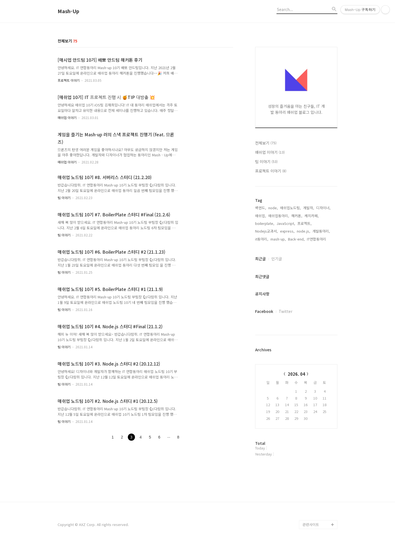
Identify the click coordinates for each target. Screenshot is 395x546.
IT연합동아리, (317, 239)
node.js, (303, 231)
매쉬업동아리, (278, 215)
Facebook (264, 311)
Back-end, (296, 239)
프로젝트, (304, 223)
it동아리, (261, 239)
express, (287, 231)
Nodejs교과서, (266, 231)
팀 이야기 (64, 197)
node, (273, 207)
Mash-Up (68, 11)
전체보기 (265, 143)
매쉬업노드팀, (290, 207)
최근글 (260, 258)
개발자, (308, 207)
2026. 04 (296, 374)
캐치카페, (311, 215)
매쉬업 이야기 (67, 117)
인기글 (276, 258)
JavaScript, (285, 223)
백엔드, (260, 207)
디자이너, (323, 207)
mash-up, (278, 239)
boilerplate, (264, 223)
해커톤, (296, 215)
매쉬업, (260, 215)
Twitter (285, 311)
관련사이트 (311, 524)
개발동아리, (321, 231)
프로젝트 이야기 (69, 80)
